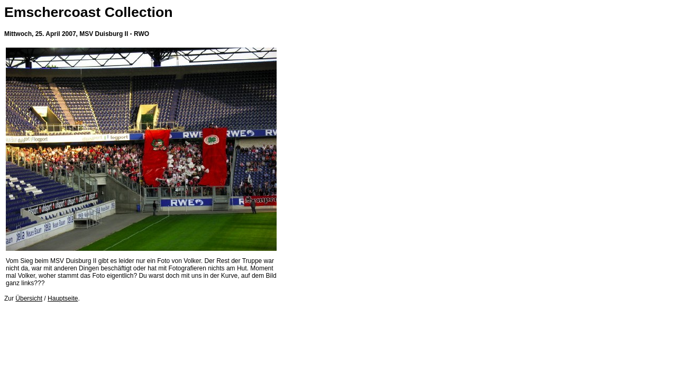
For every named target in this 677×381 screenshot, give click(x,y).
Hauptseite (63, 298)
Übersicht (28, 298)
